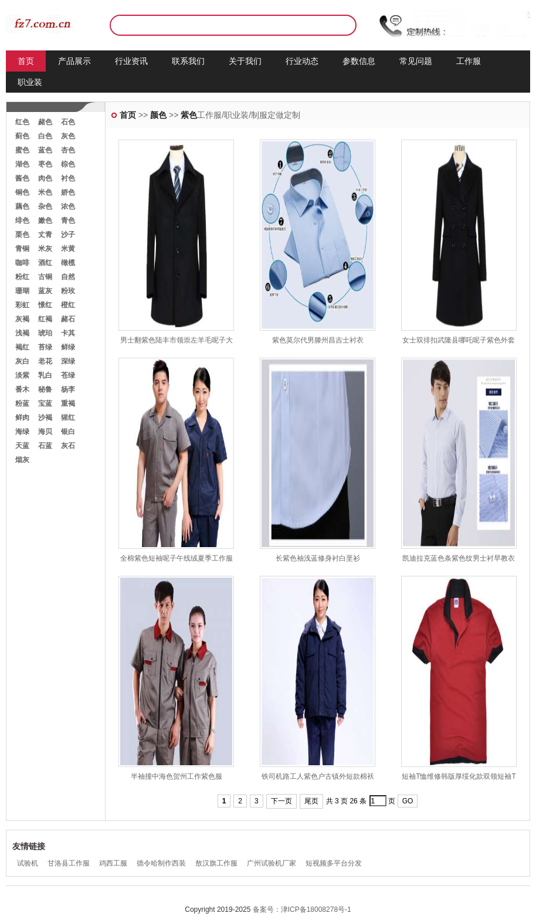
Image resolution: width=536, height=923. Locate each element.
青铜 (22, 249)
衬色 (68, 178)
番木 (22, 389)
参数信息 (358, 61)
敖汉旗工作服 (216, 863)
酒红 (45, 263)
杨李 (68, 389)
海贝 (45, 431)
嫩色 (45, 220)
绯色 (22, 220)
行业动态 (302, 61)
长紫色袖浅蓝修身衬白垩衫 (318, 558)
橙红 (68, 305)
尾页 (311, 801)
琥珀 (45, 333)
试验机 (27, 863)
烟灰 (22, 460)
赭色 (45, 122)
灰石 (68, 446)
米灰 (45, 249)
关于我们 (245, 61)
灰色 (68, 136)
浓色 (68, 206)
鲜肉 (22, 417)
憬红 (45, 305)
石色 (68, 122)
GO (407, 801)
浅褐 (22, 333)
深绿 (68, 361)
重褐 (68, 403)
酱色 (22, 178)
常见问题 (415, 61)
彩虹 (22, 305)
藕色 (22, 206)
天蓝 (22, 446)
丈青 (45, 234)
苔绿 (45, 347)
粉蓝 (22, 403)
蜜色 (22, 150)
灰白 (22, 361)
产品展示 (74, 61)
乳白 (45, 375)
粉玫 (68, 291)
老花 (45, 361)
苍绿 (68, 375)
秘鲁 (45, 389)
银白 (68, 431)
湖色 (22, 164)
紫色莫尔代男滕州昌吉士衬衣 (318, 340)
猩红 (68, 417)
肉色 (45, 178)
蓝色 (45, 150)
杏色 (68, 150)
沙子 (68, 234)
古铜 (45, 277)
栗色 (22, 234)
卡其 (68, 333)
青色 (68, 220)
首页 (26, 61)
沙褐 (45, 417)
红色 (22, 122)
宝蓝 (45, 403)
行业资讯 (131, 61)
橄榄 (68, 263)
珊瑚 (22, 291)
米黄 (68, 249)
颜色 (158, 115)
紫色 (189, 115)
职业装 (30, 82)
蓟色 (22, 136)
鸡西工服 (113, 863)
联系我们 (188, 61)
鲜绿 (68, 347)
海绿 (22, 431)
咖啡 (22, 263)
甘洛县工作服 (69, 863)
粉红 (22, 277)
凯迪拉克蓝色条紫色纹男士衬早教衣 (458, 558)
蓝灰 (45, 291)
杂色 (45, 206)
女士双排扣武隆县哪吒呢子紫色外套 (458, 340)
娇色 (68, 192)
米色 (45, 192)
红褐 (45, 319)
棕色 (68, 164)
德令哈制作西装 (161, 863)
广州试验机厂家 (271, 863)
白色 (45, 136)
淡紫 (22, 375)
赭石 (68, 319)
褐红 (22, 347)
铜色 (22, 192)
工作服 (468, 61)
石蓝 (45, 446)
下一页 (281, 801)
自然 (68, 277)
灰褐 (22, 319)
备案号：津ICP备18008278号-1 (302, 909)
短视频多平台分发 (334, 863)
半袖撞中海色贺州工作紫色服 (176, 776)
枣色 (45, 164)
